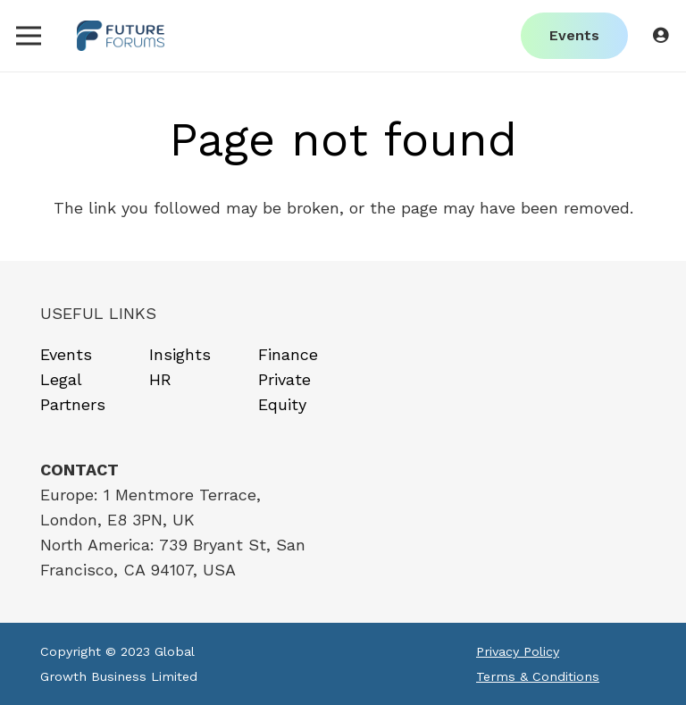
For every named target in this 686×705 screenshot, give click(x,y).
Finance (288, 354)
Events (66, 354)
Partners (72, 404)
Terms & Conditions (537, 676)
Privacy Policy (517, 651)
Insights (180, 354)
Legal (61, 379)
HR (160, 379)
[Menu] (29, 35)
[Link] (121, 36)
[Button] (660, 36)
